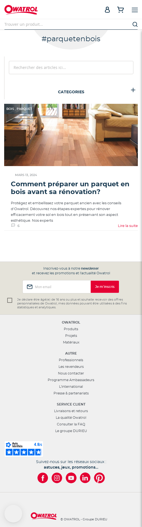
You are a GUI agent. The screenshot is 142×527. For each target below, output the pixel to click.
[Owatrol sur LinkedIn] (85, 477)
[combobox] (71, 24)
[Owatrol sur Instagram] (57, 477)
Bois (10, 108)
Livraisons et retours (71, 411)
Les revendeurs (71, 366)
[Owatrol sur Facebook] (42, 477)
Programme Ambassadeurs (71, 380)
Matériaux (71, 342)
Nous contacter (71, 373)
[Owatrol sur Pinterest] (99, 477)
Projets (71, 335)
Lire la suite (128, 226)
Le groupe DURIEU (71, 431)
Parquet (24, 108)
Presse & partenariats (71, 393)
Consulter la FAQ (71, 424)
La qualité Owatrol (71, 417)
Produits (71, 329)
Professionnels (71, 360)
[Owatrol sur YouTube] (71, 477)
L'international (71, 386)
